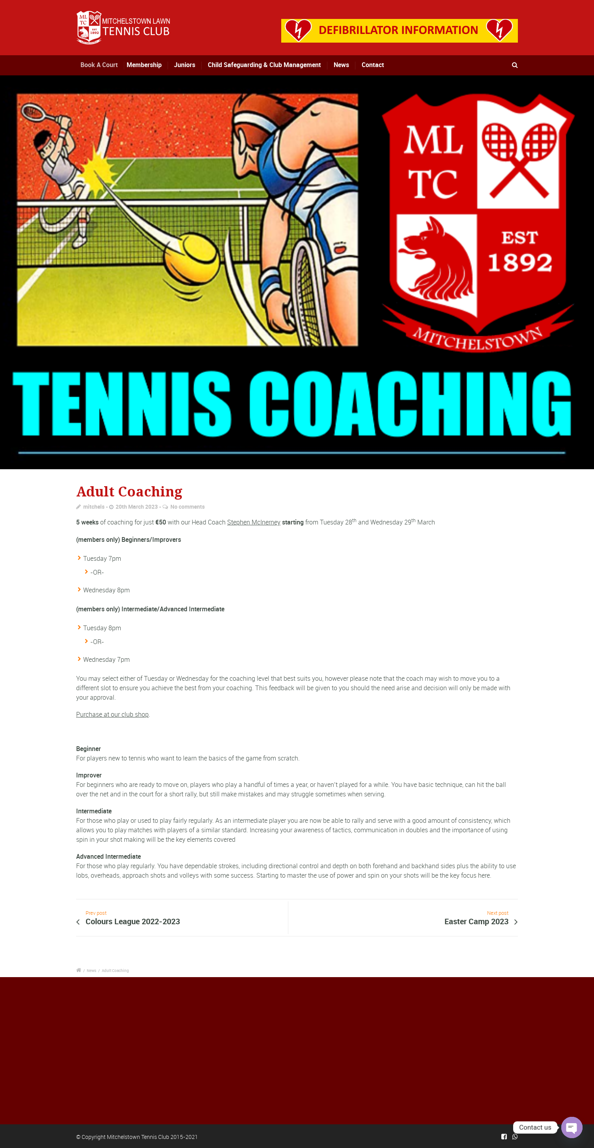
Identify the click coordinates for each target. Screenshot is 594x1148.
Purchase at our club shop (112, 714)
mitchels (94, 506)
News (341, 64)
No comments (187, 506)
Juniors (185, 64)
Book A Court (104, 64)
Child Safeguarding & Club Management (264, 64)
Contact (373, 64)
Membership (147, 64)
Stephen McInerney (253, 522)
